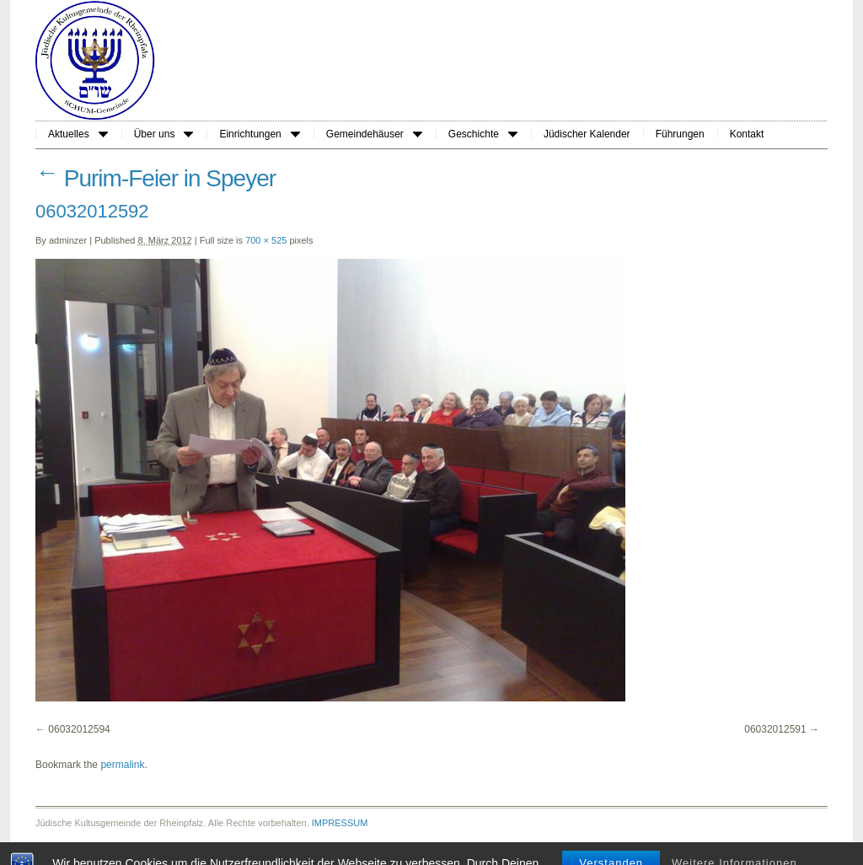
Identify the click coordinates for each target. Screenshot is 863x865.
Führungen (680, 134)
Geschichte (482, 134)
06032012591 (775, 729)
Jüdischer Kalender (587, 134)
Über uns (164, 134)
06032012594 (79, 729)
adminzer (68, 240)
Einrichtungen (259, 134)
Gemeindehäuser (374, 134)
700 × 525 (266, 240)
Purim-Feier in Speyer (155, 178)
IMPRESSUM (340, 823)
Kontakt (747, 134)
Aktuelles (78, 134)
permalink (122, 765)
